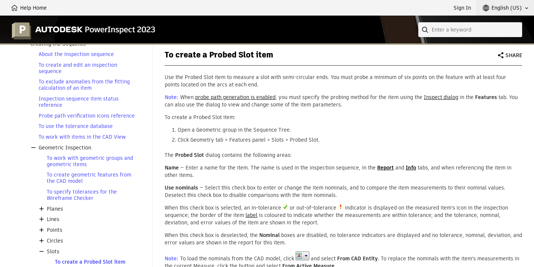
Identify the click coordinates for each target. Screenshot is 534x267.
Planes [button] (55, 209)
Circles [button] (55, 241)
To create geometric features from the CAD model (89, 178)
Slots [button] (53, 251)
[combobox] (470, 29)
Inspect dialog (441, 97)
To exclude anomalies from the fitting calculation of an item (84, 85)
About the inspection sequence (76, 54)
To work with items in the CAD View (82, 137)
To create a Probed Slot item (90, 262)
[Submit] (425, 29)
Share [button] (513, 55)
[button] (505, 8)
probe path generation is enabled (235, 97)
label (251, 215)
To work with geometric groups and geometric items (90, 161)
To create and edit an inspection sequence (78, 68)
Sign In (462, 7)
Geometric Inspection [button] (65, 148)
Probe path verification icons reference (87, 116)
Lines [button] (53, 219)
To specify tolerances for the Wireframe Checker (82, 195)
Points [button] (54, 230)
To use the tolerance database (76, 126)
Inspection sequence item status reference (79, 102)
